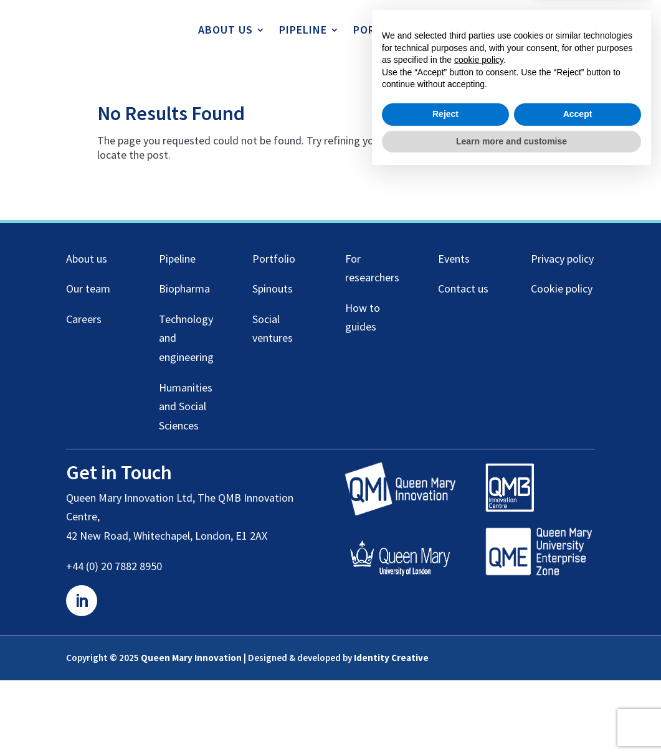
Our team (88, 363)
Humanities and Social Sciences (185, 481)
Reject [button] (445, 694)
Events (574, 29)
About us (225, 29)
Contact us (561, 77)
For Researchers (490, 29)
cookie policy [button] (478, 640)
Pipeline (303, 29)
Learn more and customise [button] (511, 721)
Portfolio (384, 29)
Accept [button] (577, 694)
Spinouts (272, 363)
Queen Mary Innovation (191, 732)
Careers (84, 394)
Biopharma (184, 363)
